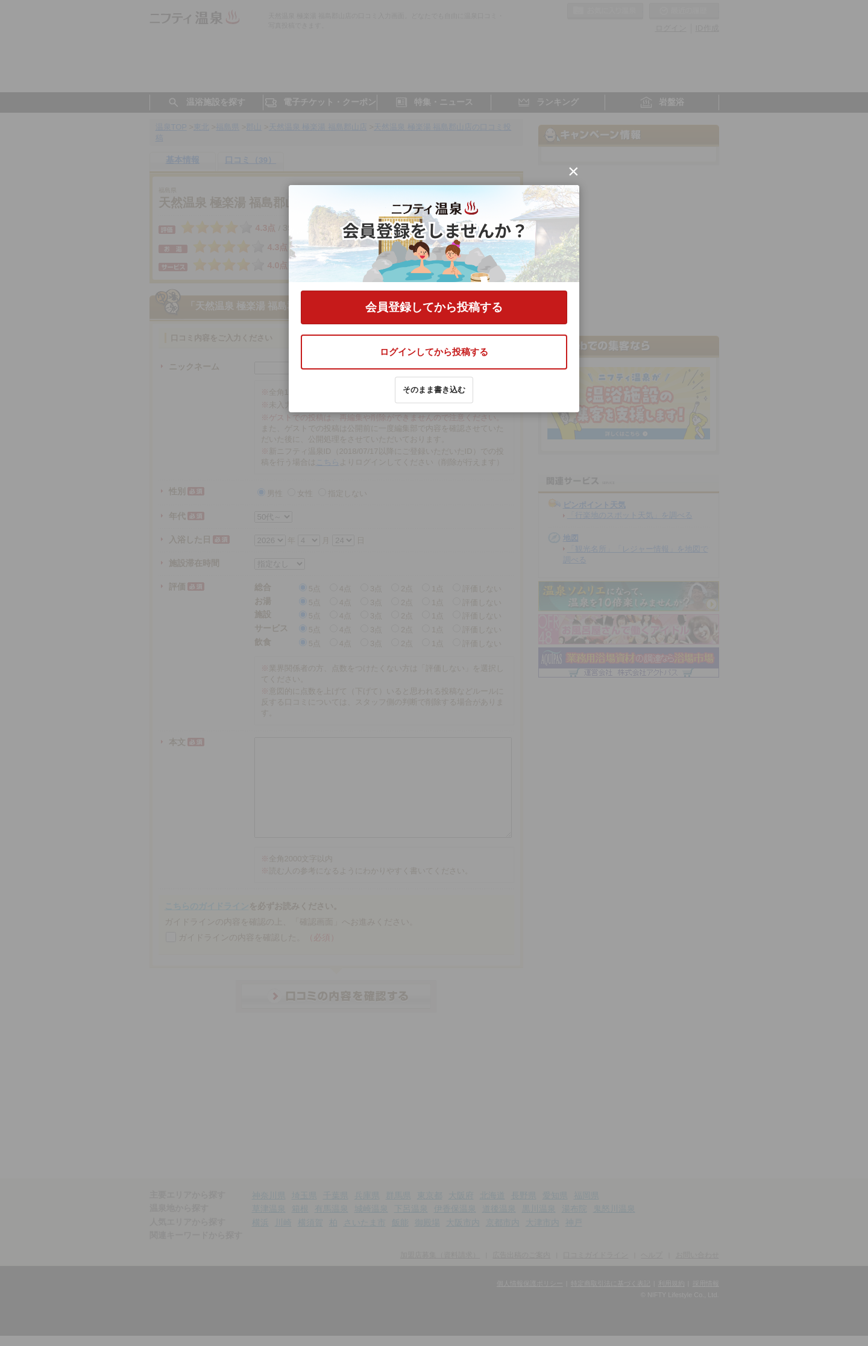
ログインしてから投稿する (434, 352)
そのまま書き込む (434, 389)
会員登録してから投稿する (434, 307)
